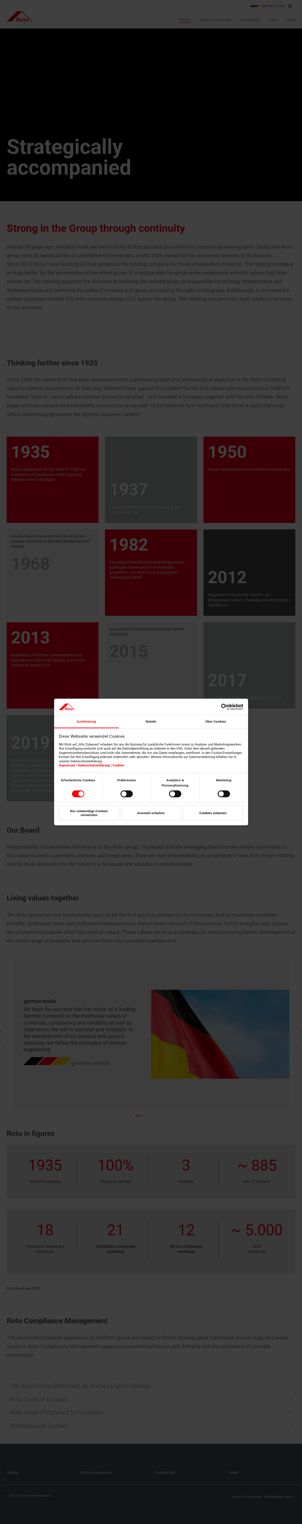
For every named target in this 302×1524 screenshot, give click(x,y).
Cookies (118, 765)
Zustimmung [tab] (86, 721)
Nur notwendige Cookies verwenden (89, 812)
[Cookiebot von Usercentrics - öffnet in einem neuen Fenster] (224, 707)
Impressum (67, 765)
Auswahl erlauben (151, 813)
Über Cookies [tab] (215, 721)
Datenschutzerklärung (94, 765)
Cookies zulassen (213, 813)
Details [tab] (151, 721)
